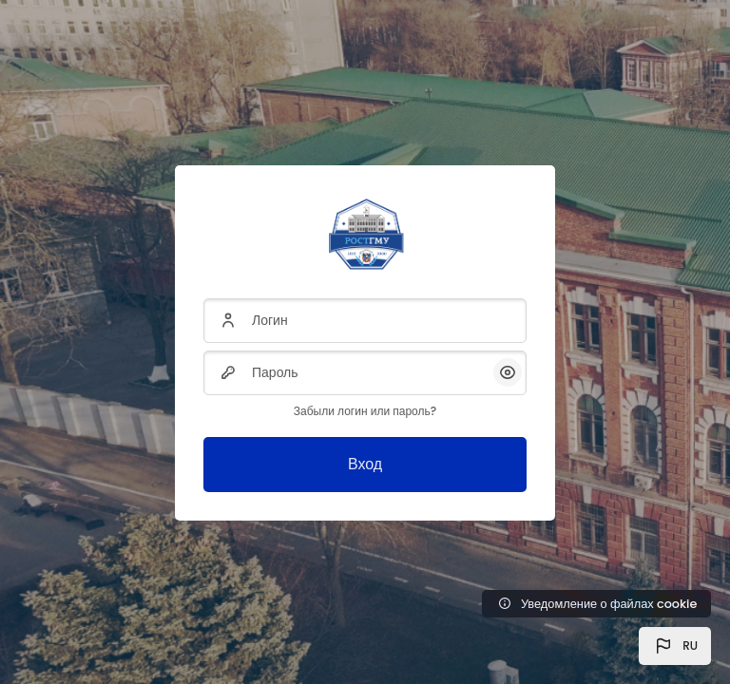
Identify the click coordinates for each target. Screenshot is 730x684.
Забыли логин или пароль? (365, 411)
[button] (675, 646)
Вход (365, 464)
